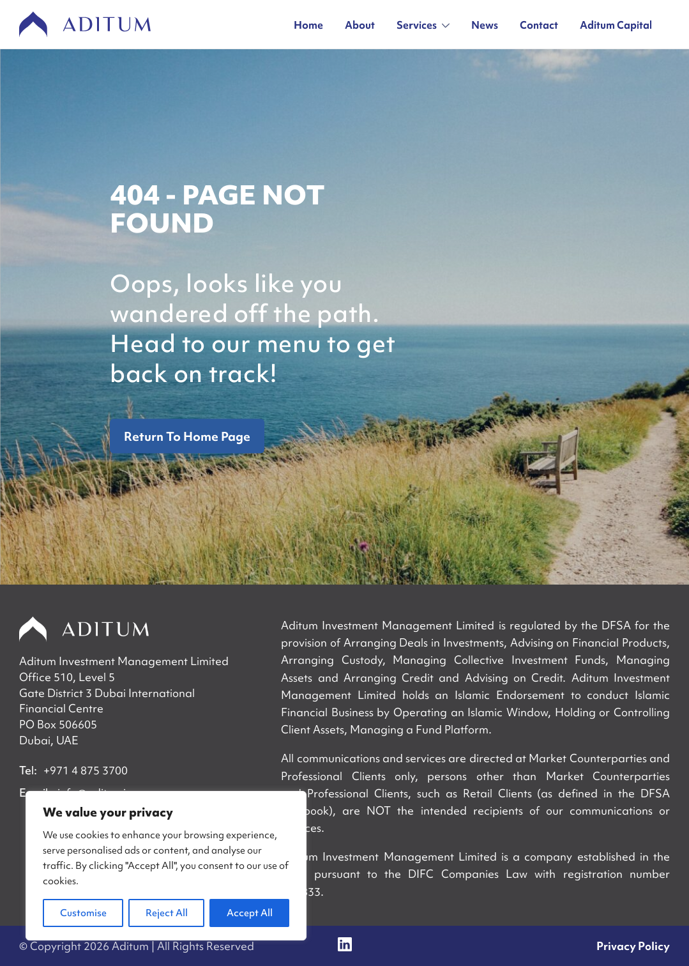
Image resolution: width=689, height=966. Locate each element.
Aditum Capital (616, 25)
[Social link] (345, 944)
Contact (539, 25)
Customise (83, 913)
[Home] (84, 629)
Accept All (250, 913)
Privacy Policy (633, 946)
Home (308, 25)
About (360, 25)
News (484, 25)
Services (423, 25)
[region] (166, 865)
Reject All (167, 913)
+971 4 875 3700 (85, 770)
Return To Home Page (187, 436)
